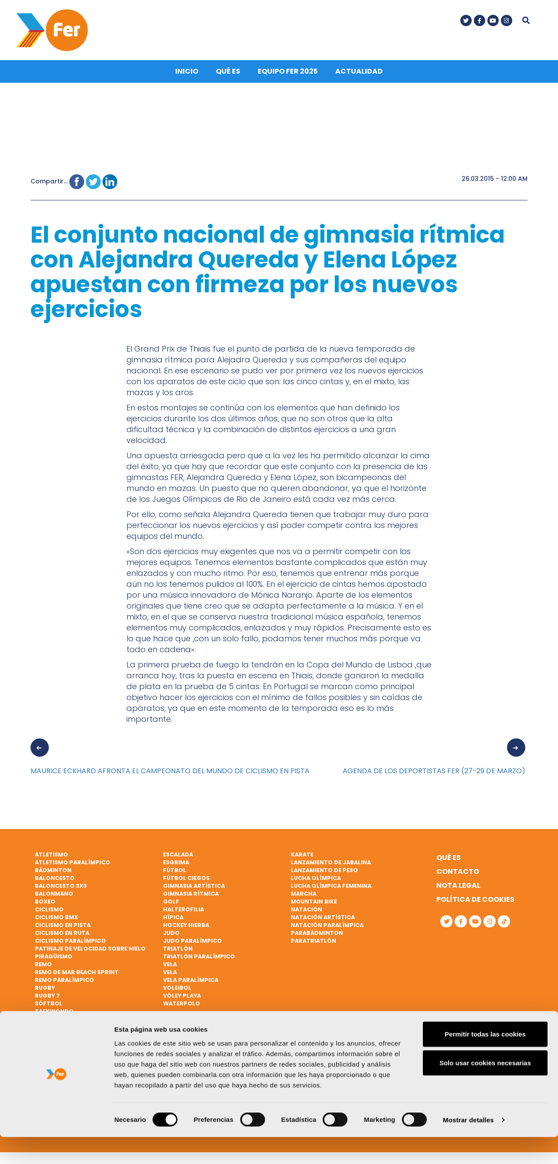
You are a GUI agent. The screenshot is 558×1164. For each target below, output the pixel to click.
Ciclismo (49, 912)
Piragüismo (53, 959)
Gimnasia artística (194, 889)
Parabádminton (317, 936)
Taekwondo (54, 1014)
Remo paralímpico (64, 983)
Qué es (228, 75)
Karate (302, 858)
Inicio (186, 75)
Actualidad (359, 75)
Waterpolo (181, 1006)
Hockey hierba (186, 928)
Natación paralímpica (327, 928)
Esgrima (176, 866)
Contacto (457, 875)
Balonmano (54, 896)
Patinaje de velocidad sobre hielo (90, 951)
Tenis (43, 1022)
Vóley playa (182, 998)
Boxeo (45, 904)
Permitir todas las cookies (485, 1061)
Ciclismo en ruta (62, 936)
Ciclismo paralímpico (70, 943)
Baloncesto (55, 881)
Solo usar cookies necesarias (485, 1089)
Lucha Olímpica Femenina (331, 889)
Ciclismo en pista (63, 928)
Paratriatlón (313, 943)
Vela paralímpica (190, 983)
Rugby (45, 991)
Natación (306, 912)
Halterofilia (183, 912)
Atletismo (51, 858)
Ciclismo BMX (56, 920)
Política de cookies (475, 903)
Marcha (303, 896)
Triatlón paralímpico (199, 959)
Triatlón (178, 951)
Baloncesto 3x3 (61, 889)
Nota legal (458, 889)
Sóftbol (48, 1006)
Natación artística (323, 920)
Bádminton (53, 873)
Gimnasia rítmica (191, 896)
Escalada (178, 858)
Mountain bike (314, 904)
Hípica (173, 920)
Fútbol (174, 873)
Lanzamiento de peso (324, 873)
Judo (171, 936)
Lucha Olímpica (316, 881)
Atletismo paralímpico (72, 866)
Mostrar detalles (468, 1146)
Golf (171, 904)
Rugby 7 (47, 998)
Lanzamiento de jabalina (331, 866)
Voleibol (177, 991)
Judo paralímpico (192, 943)
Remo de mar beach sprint (77, 975)
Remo (43, 967)
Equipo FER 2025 (288, 75)
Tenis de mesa (56, 1030)
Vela (170, 967)
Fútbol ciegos (186, 881)
